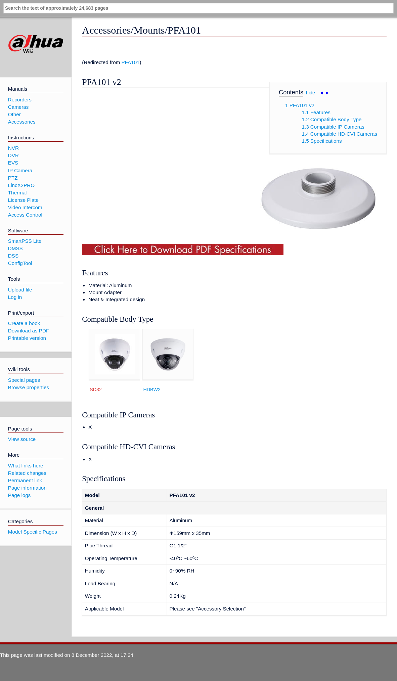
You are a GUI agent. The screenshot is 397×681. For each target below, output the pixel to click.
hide (310, 92)
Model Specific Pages (32, 532)
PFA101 (131, 62)
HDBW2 (152, 389)
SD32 (96, 389)
